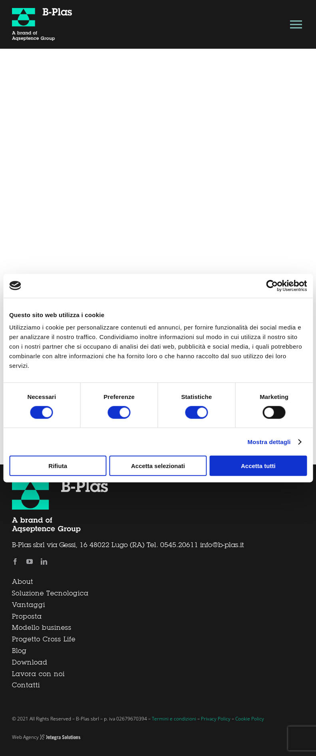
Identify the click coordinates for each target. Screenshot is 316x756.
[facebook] (15, 561)
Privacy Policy (216, 718)
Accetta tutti (258, 465)
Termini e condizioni (174, 718)
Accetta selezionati (158, 465)
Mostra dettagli (268, 441)
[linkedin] (44, 561)
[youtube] (29, 561)
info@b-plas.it (222, 545)
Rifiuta (57, 465)
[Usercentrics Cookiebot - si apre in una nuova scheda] (272, 286)
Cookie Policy (249, 718)
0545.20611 (179, 545)
